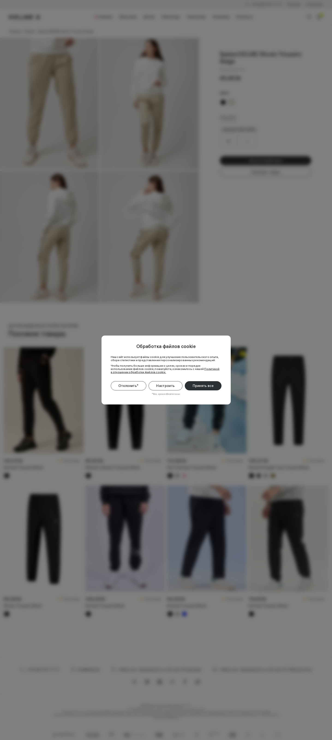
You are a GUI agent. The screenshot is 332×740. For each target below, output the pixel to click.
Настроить (165, 386)
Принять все (203, 386)
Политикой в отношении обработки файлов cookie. (165, 370)
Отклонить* (128, 386)
